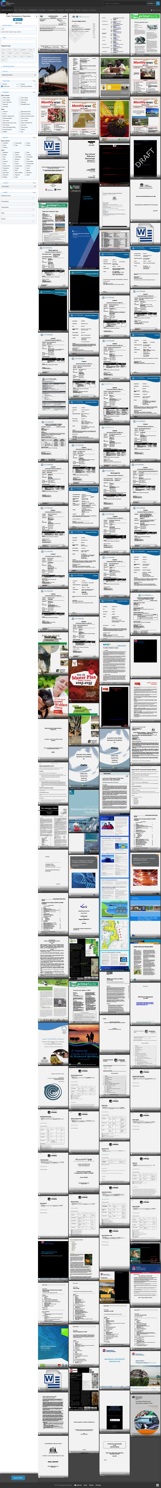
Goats (4, 146)
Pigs (16, 146)
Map (15, 10)
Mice (16, 171)
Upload (18, 19)
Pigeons (17, 175)
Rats (16, 177)
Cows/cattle (18, 143)
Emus (16, 162)
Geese (17, 164)
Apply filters (18, 1478)
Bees (28, 153)
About (91, 1485)
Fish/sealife (30, 162)
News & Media (69, 10)
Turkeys (5, 148)
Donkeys (5, 162)
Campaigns (42, 10)
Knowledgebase (33, 10)
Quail (28, 175)
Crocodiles (30, 157)
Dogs (28, 159)
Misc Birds (6, 173)
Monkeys (29, 173)
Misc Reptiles (18, 173)
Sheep (28, 146)
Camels (29, 155)
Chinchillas (18, 157)
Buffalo (5, 155)
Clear (34, 81)
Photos (5, 84)
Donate (98, 1485)
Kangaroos (6, 168)
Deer (4, 159)
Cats (4, 157)
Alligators (5, 153)
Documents (6, 87)
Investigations (51, 10)
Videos (23, 84)
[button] (33, 198)
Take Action (60, 10)
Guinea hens (6, 166)
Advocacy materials (26, 87)
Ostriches (5, 175)
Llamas (5, 171)
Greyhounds (30, 164)
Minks (28, 171)
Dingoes (17, 159)
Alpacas (17, 153)
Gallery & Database (7, 10)
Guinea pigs (18, 166)
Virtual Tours (22, 10)
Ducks (28, 143)
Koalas (17, 168)
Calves (17, 155)
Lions (28, 168)
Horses (29, 166)
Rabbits (5, 177)
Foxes (4, 164)
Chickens (5, 143)
